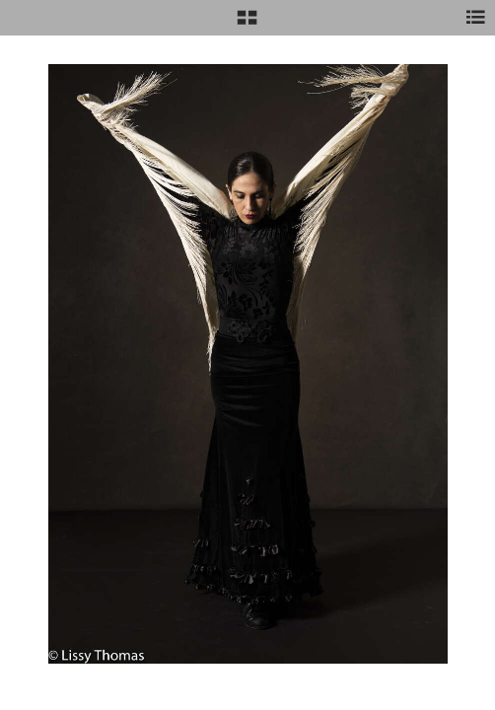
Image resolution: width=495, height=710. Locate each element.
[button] (247, 24)
